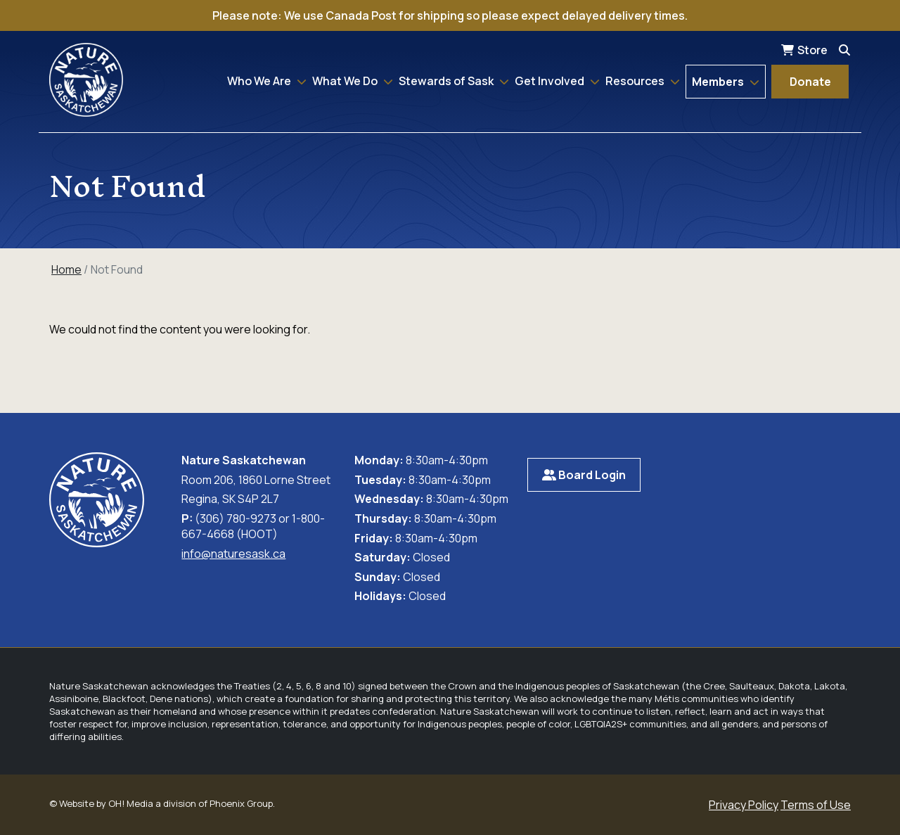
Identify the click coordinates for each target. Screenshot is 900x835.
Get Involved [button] (550, 81)
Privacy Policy (743, 804)
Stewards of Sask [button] (447, 81)
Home (66, 269)
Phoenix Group (241, 803)
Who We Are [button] (260, 81)
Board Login (584, 475)
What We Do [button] (346, 81)
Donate (810, 81)
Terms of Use (815, 804)
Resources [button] (636, 81)
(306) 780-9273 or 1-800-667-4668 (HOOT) (253, 526)
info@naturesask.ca (233, 553)
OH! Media (130, 803)
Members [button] (719, 81)
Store (812, 50)
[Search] (844, 50)
